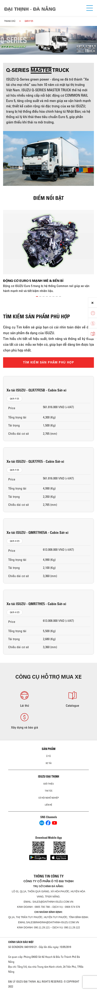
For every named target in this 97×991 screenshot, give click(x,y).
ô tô (48, 756)
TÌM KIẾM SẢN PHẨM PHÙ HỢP (48, 362)
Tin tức (48, 790)
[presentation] (5, 37)
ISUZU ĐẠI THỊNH (48, 776)
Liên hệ (48, 804)
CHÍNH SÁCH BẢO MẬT (21, 942)
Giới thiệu (48, 783)
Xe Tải (49, 763)
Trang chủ (9, 21)
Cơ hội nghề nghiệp (48, 797)
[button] (37, 295)
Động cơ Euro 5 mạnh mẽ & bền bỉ (33, 280)
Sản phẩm (48, 749)
